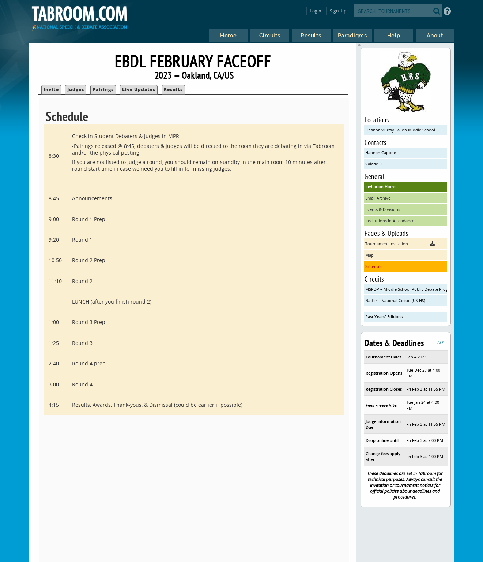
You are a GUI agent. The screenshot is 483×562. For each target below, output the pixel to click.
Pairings (103, 89)
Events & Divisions (382, 209)
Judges (75, 89)
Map (369, 255)
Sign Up (338, 11)
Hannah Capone (380, 152)
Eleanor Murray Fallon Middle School (400, 130)
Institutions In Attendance (389, 220)
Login (316, 11)
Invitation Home (380, 186)
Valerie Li (373, 164)
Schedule (373, 266)
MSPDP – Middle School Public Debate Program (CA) (406, 289)
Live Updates (138, 89)
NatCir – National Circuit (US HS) (395, 300)
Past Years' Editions (384, 316)
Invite (51, 89)
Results (173, 89)
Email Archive (377, 198)
